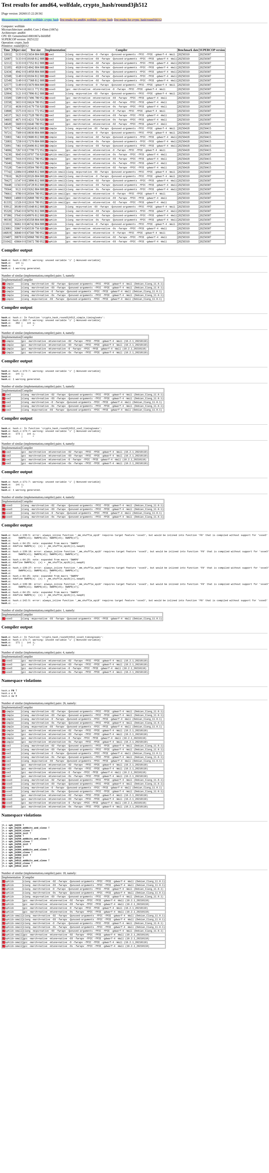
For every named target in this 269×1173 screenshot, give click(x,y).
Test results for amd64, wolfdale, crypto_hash (86, 19)
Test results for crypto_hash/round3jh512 (138, 19)
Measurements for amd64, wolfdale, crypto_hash (30, 19)
